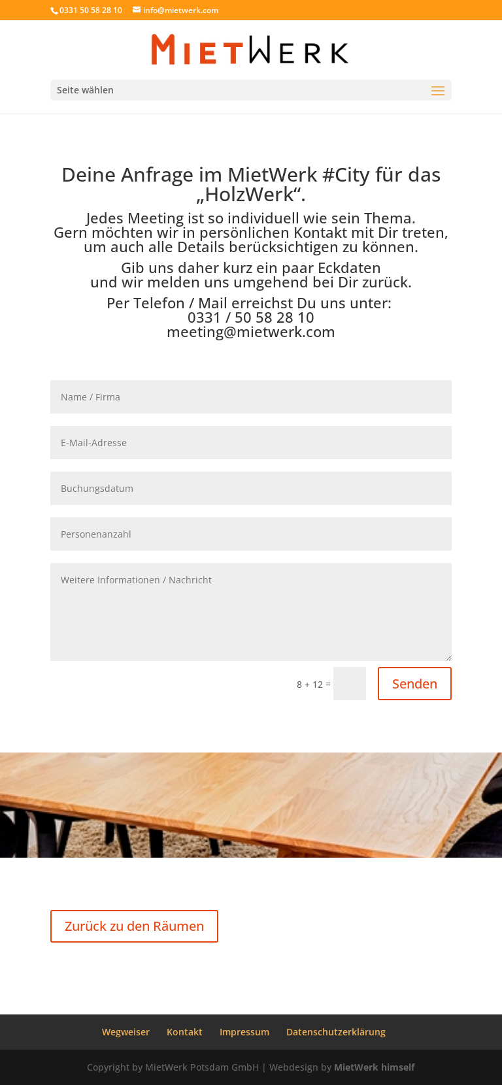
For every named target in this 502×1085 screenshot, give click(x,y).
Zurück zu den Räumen (134, 926)
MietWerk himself (374, 1067)
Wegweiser (126, 1032)
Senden (414, 683)
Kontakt (185, 1032)
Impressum (244, 1032)
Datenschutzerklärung (336, 1032)
